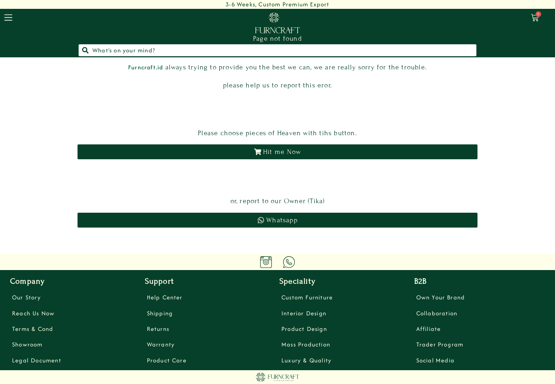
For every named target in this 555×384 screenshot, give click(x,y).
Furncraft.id (145, 67)
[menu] (8, 17)
